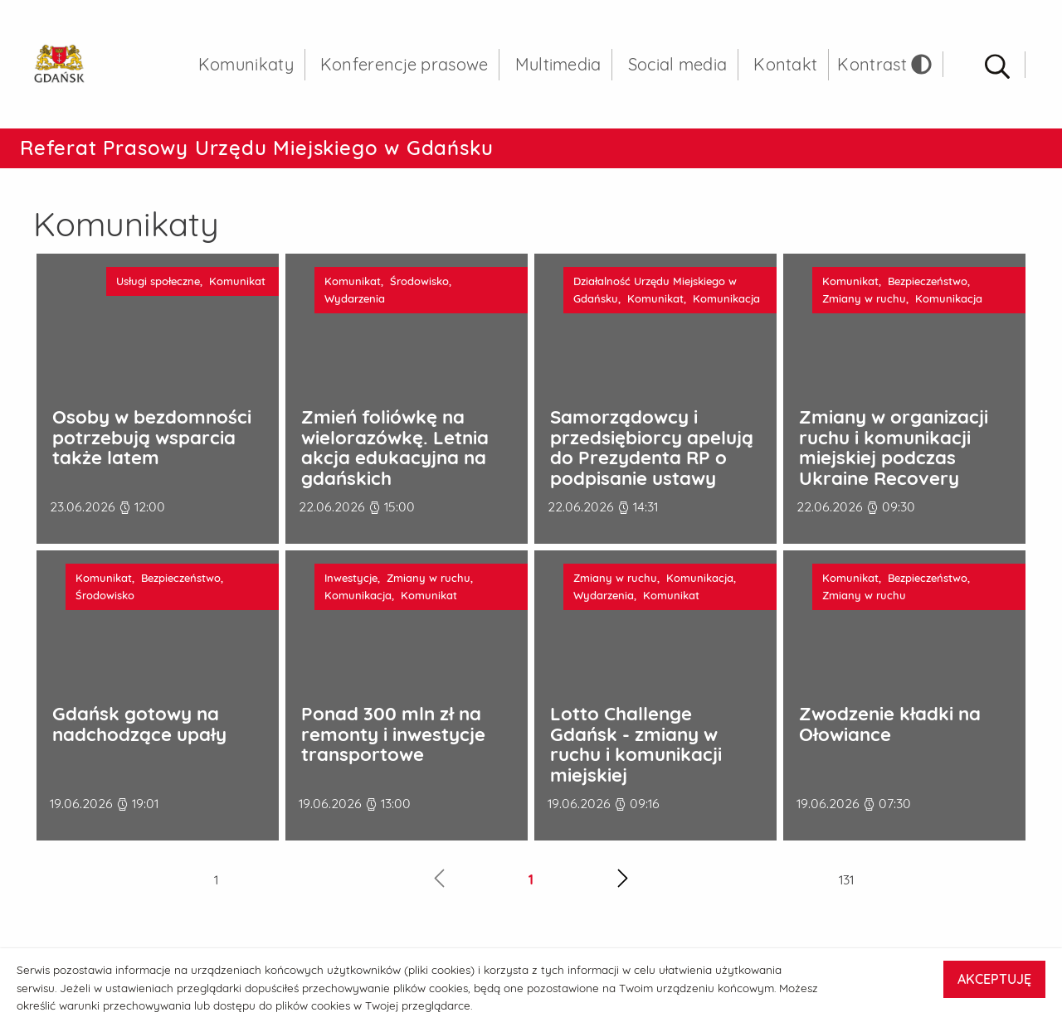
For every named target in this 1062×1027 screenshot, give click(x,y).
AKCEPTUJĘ (994, 979)
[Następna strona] (622, 887)
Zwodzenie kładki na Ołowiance (890, 730)
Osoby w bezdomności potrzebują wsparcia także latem (151, 444)
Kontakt (785, 74)
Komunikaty (246, 74)
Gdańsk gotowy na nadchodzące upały (139, 730)
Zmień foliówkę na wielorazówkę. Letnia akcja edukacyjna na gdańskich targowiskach (395, 465)
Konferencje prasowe (404, 74)
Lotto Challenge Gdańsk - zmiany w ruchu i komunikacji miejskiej (636, 751)
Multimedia (558, 74)
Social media (678, 74)
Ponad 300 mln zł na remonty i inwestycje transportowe (393, 741)
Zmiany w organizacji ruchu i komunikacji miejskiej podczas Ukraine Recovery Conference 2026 (893, 465)
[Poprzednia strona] (439, 887)
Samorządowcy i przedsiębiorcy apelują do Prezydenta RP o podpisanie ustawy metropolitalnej (651, 465)
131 (846, 887)
